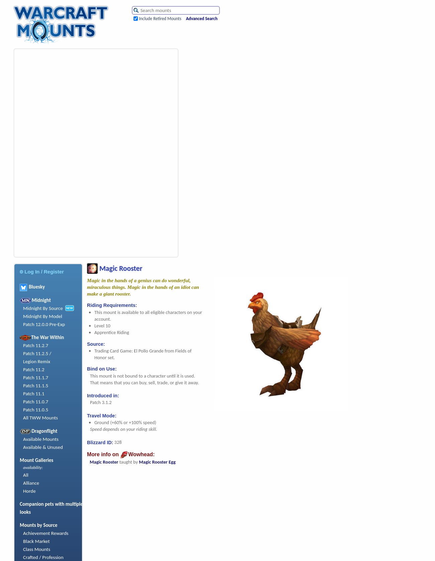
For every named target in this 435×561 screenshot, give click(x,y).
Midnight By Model (42, 316)
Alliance (31, 483)
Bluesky (32, 287)
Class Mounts (36, 549)
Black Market (36, 541)
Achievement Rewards (46, 533)
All (25, 475)
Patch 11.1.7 (35, 378)
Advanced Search (201, 18)
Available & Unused (43, 447)
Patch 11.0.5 (35, 410)
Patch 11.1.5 (35, 386)
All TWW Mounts (40, 418)
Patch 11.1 (34, 394)
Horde (29, 491)
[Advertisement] (59, 153)
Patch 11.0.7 (35, 402)
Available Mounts (41, 439)
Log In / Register (42, 271)
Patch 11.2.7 (35, 345)
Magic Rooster (104, 462)
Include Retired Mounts (160, 18)
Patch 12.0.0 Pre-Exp (44, 324)
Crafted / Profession (43, 557)
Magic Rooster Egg (157, 462)
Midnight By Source (43, 308)
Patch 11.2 (34, 370)
